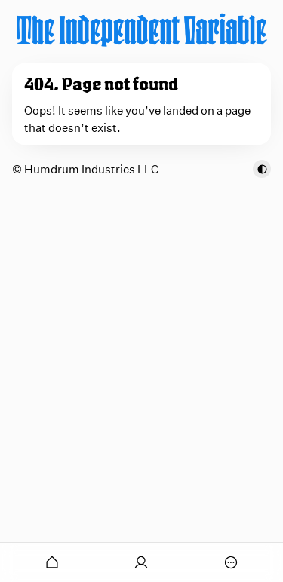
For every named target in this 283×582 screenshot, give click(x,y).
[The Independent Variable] (141, 29)
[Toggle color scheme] (262, 169)
